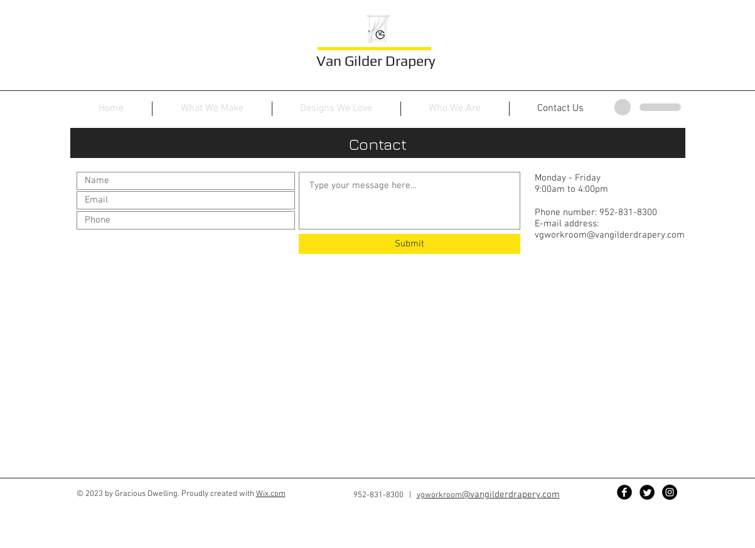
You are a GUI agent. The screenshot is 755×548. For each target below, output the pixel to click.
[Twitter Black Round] (647, 492)
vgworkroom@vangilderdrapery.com (610, 235)
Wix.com (271, 494)
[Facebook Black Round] (624, 492)
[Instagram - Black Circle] (669, 492)
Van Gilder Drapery (376, 60)
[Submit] (409, 244)
